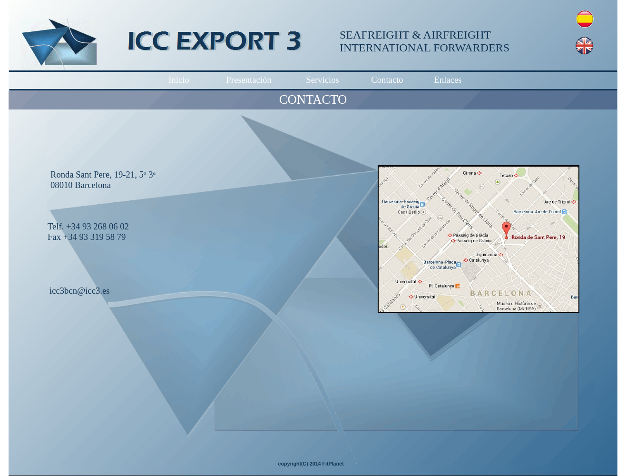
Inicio (178, 80)
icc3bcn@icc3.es (79, 291)
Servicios (322, 80)
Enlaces (447, 80)
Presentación (248, 80)
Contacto (387, 80)
